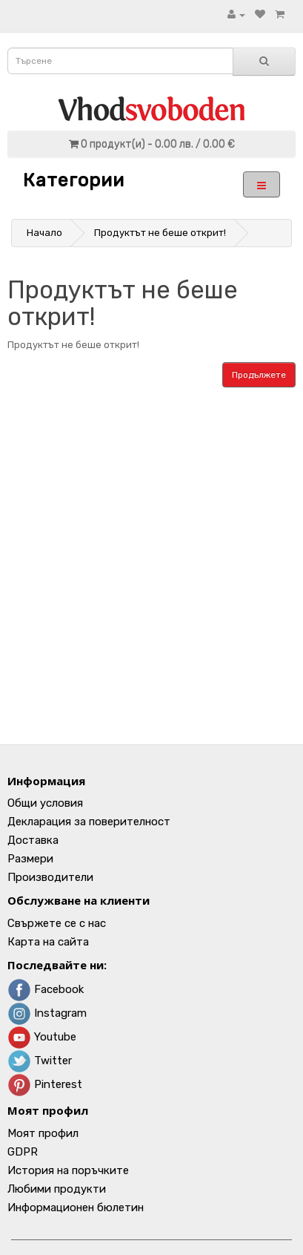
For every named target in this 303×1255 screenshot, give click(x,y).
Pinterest (44, 1084)
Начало (44, 232)
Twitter (39, 1060)
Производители (50, 877)
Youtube (41, 1036)
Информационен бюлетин (75, 1207)
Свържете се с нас (56, 923)
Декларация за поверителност (88, 821)
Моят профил (43, 1133)
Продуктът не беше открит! (160, 232)
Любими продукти (56, 1189)
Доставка (33, 840)
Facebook (45, 989)
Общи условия (45, 803)
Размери (30, 858)
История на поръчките (68, 1170)
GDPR (22, 1152)
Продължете (259, 375)
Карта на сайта (48, 941)
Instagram (47, 1013)
